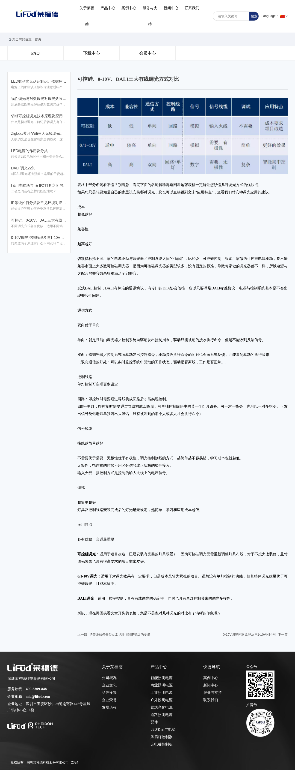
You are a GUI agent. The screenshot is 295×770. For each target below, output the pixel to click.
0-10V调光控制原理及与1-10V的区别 (249, 634)
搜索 (254, 16)
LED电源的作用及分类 (29, 151)
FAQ (35, 53)
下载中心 (91, 53)
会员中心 (147, 53)
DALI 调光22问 (23, 168)
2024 (74, 762)
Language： (275, 16)
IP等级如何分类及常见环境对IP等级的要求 (119, 634)
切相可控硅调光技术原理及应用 (37, 116)
